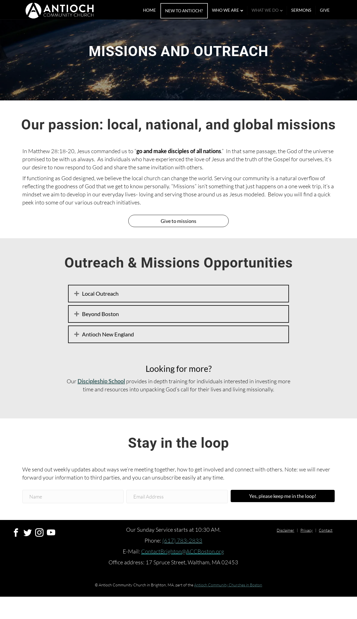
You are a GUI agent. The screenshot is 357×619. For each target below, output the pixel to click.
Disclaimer (285, 552)
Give (330, 10)
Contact (325, 552)
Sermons (306, 10)
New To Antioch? (189, 10)
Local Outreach (100, 315)
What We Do (270, 10)
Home (154, 10)
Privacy (306, 552)
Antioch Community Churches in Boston (228, 607)
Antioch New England (108, 356)
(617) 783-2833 (182, 562)
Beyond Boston (100, 336)
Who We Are (230, 10)
